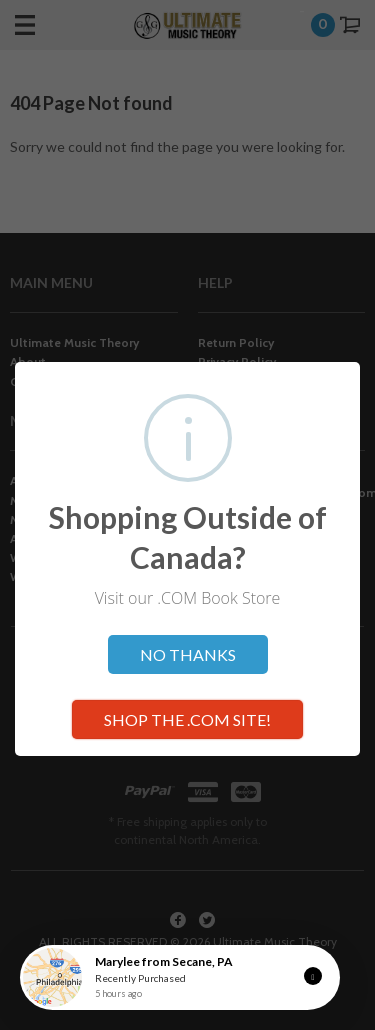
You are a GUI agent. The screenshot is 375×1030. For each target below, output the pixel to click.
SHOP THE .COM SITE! (187, 719)
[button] (313, 976)
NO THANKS (188, 654)
